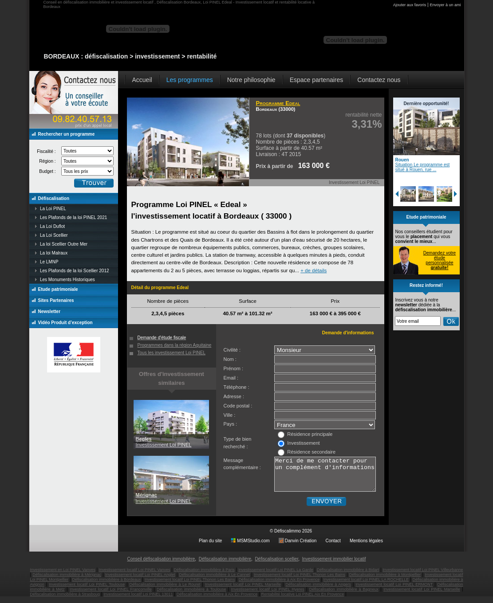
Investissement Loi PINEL (164, 441)
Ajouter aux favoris (409, 5)
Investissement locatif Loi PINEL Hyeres (267, 596)
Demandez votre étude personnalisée (439, 260)
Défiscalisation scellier (276, 565)
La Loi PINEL (53, 208)
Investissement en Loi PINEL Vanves (62, 576)
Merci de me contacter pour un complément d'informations (325, 477)
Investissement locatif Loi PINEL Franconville (111, 596)
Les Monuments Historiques (67, 279)
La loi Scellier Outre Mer (63, 244)
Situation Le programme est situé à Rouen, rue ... (422, 167)
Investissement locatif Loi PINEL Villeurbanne (423, 576)
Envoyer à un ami (445, 5)
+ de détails (313, 270)
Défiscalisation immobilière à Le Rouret (164, 591)
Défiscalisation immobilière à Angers (318, 591)
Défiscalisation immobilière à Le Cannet (214, 581)
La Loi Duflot (52, 226)
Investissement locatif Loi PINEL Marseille (243, 591)
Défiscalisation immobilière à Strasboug (65, 601)
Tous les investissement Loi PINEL (171, 352)
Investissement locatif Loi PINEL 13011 (138, 601)
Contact (332, 547)
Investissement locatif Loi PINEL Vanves (134, 576)
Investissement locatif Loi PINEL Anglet (140, 581)
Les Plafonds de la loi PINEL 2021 (73, 217)
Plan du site (210, 547)
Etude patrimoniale (58, 289)
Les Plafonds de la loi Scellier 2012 (74, 270)
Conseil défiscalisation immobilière (161, 565)
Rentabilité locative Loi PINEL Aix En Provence (302, 601)
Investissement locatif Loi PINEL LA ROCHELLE (366, 586)
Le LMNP (49, 261)
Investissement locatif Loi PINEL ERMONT (394, 591)
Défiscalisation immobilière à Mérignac (66, 581)
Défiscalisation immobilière (225, 565)
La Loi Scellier (54, 235)
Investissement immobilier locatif (334, 565)
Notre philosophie (251, 79)
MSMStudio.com (253, 547)
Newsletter (49, 311)
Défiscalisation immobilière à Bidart (348, 576)
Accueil (142, 79)
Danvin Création (301, 547)
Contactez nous (378, 79)
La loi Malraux (53, 253)
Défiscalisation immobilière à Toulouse (191, 596)
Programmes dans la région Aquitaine (175, 345)
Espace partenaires (316, 79)
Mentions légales (366, 547)
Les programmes (189, 79)
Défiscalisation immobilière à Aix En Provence (279, 586)
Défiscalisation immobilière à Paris (204, 576)
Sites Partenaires (56, 300)
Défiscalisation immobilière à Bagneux (344, 596)
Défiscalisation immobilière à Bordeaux (106, 586)
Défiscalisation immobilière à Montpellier (385, 581)
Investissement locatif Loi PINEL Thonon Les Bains (299, 581)
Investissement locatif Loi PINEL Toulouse (87, 591)
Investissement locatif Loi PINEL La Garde (275, 576)
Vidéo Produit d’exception (65, 322)
